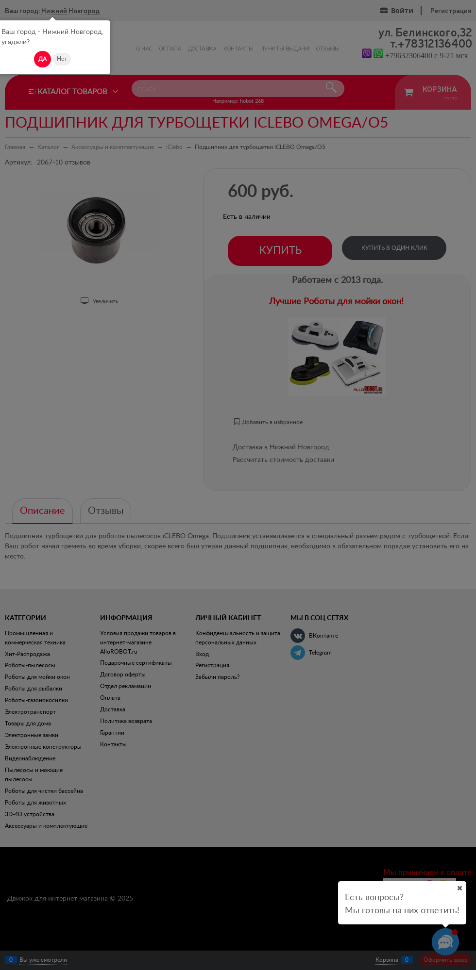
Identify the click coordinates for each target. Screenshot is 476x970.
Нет (62, 59)
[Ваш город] (459, 888)
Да (42, 59)
